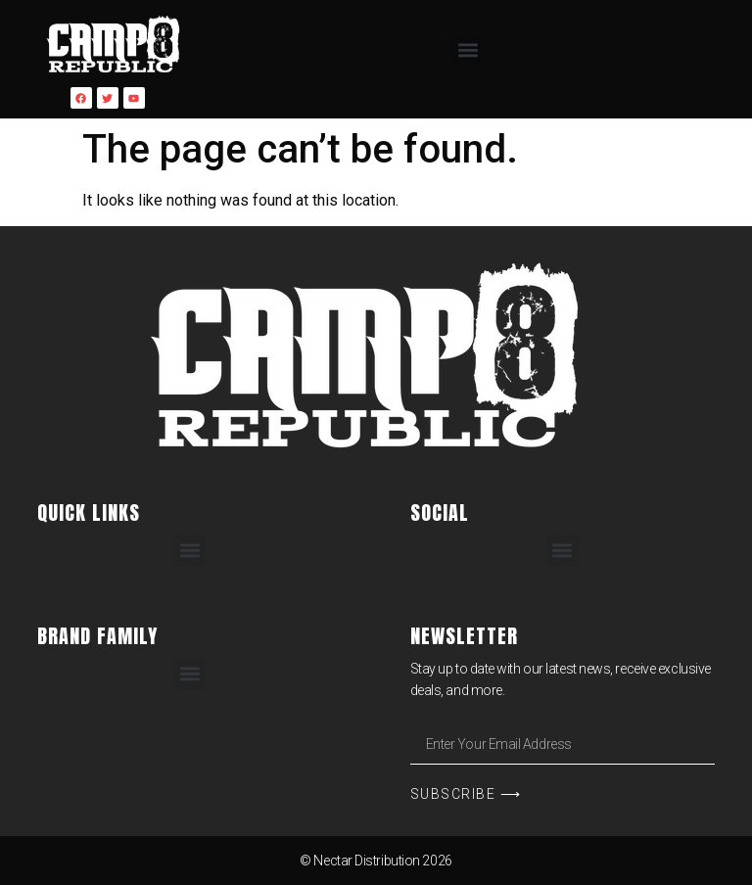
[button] (468, 49)
